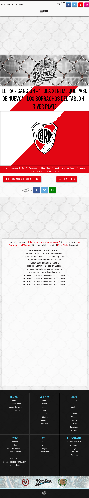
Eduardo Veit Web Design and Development (44, 493)
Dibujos (44, 417)
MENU (44, 10)
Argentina (33, 168)
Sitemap (74, 455)
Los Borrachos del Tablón (65, 168)
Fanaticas (44, 420)
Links (74, 410)
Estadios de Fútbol (14, 449)
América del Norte (15, 407)
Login (74, 449)
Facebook (44, 442)
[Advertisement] (44, 35)
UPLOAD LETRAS (67, 179)
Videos (44, 400)
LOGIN (19, 4)
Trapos (44, 410)
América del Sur (18, 168)
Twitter (44, 445)
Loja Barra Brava (74, 442)
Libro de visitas (15, 452)
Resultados (14, 458)
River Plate (45, 168)
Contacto (74, 452)
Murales (44, 424)
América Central (14, 404)
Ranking (14, 442)
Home (4, 168)
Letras (82, 168)
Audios (74, 407)
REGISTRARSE (7, 4)
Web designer (14, 465)
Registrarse (74, 445)
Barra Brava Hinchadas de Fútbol (44, 71)
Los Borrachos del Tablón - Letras (22, 179)
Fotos (44, 404)
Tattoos (44, 414)
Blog (15, 445)
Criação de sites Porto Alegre (15, 462)
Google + (44, 449)
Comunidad (44, 452)
